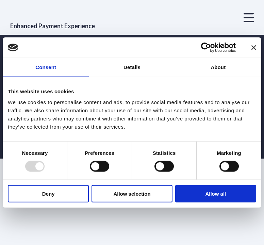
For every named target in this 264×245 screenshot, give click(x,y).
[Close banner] (253, 47)
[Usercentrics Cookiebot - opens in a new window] (206, 48)
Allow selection (131, 193)
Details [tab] (132, 67)
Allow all (215, 193)
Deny (48, 193)
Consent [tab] (45, 67)
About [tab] (218, 67)
